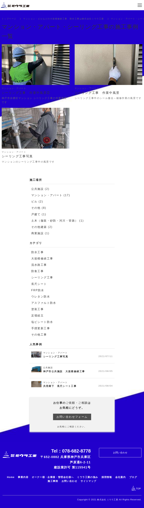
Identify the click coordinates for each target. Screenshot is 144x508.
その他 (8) (38, 208)
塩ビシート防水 (42, 322)
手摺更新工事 (40, 328)
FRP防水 (37, 290)
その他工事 (39, 334)
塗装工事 (37, 309)
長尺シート (39, 284)
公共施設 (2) (40, 189)
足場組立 (37, 315)
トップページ (9, 19)
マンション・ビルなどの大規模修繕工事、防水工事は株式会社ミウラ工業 (63, 19)
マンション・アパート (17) (50, 195)
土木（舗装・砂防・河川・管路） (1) (57, 221)
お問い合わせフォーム (72, 417)
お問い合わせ (120, 453)
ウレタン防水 (40, 296)
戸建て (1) (38, 214)
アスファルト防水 (43, 303)
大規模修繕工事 (42, 258)
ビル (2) (37, 201)
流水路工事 (39, 265)
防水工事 (37, 252)
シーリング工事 (42, 277)
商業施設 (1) (40, 233)
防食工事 (37, 271)
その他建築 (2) (42, 227)
